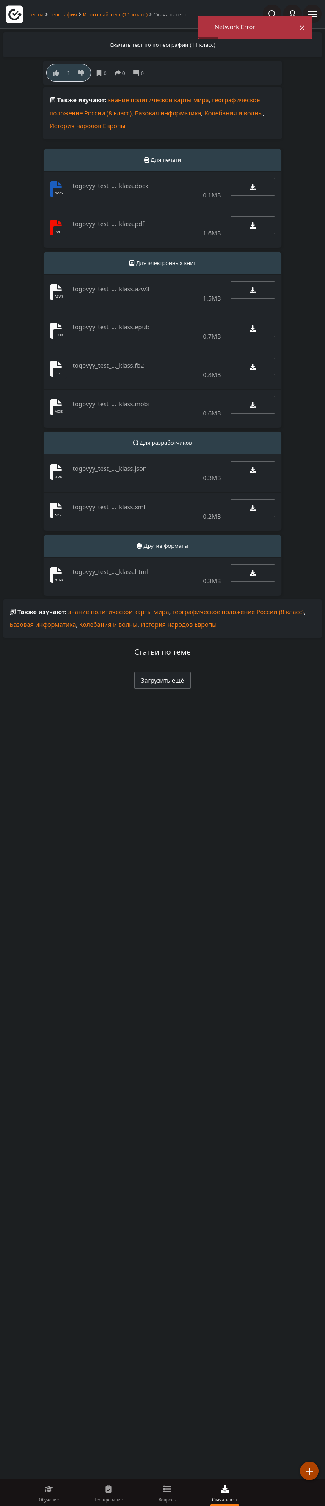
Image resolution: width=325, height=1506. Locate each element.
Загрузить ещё (162, 680)
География (63, 14)
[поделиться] (122, 73)
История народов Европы (88, 126)
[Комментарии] (140, 73)
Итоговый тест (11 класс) (115, 14)
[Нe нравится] (81, 72)
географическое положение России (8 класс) (238, 612)
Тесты (36, 14)
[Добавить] (309, 1471)
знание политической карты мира (158, 100)
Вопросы (167, 1500)
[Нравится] (56, 72)
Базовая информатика (168, 113)
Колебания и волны (233, 113)
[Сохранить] (103, 73)
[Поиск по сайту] (272, 14)
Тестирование (108, 1500)
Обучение (49, 1500)
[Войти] (292, 14)
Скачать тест (224, 1500)
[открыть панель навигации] (312, 14)
